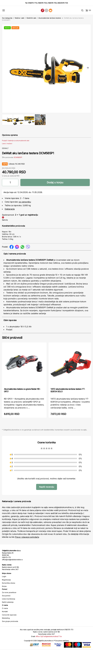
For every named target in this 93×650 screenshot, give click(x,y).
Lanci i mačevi (7, 143)
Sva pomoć (6, 596)
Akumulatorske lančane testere (49, 18)
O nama (5, 608)
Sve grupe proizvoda (10, 621)
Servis (5, 220)
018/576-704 (42, 3)
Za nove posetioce (9, 592)
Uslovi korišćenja (8, 599)
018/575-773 (32, 3)
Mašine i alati (19, 18)
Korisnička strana (8, 583)
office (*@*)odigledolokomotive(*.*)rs (49, 636)
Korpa (4, 586)
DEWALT (5, 148)
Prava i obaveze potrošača (27, 537)
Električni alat (31, 18)
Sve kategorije (7, 18)
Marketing (6, 618)
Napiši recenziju (46, 487)
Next (88, 68)
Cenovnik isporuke (9, 615)
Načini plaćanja (7, 602)
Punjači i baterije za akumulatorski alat (15, 140)
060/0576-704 (62, 3)
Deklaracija (10, 209)
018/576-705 (52, 3)
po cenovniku (25, 202)
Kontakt (5, 611)
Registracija (6, 580)
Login (4, 576)
